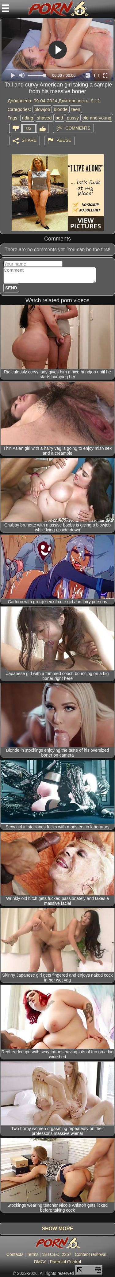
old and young (96, 117)
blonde (60, 109)
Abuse (64, 140)
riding (27, 117)
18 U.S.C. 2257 (56, 1254)
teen (75, 109)
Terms (32, 1254)
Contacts (14, 1254)
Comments (77, 127)
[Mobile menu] (5, 8)
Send (11, 287)
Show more (57, 1228)
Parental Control (65, 1261)
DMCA (40, 1261)
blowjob (42, 109)
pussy (73, 117)
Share (29, 140)
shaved (44, 117)
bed (59, 117)
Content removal (90, 1254)
